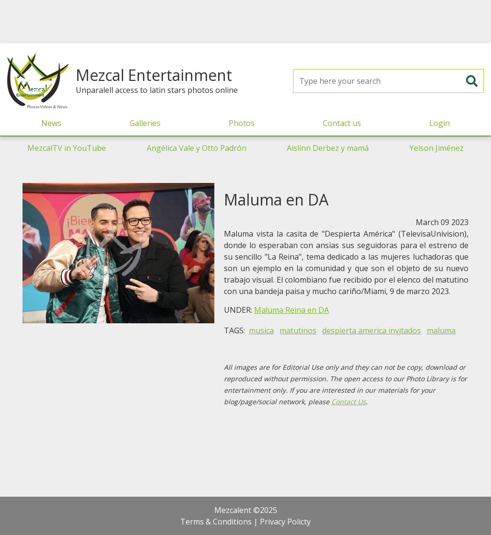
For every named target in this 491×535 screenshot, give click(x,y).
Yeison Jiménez (436, 148)
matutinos (298, 330)
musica (261, 330)
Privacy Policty (285, 521)
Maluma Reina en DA (291, 310)
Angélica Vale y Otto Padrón (196, 148)
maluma (441, 330)
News (51, 123)
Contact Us (348, 401)
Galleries (145, 123)
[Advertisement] (245, 21)
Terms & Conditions (216, 521)
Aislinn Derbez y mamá (328, 148)
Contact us (342, 123)
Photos (242, 123)
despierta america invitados (371, 330)
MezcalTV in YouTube (66, 148)
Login (439, 123)
